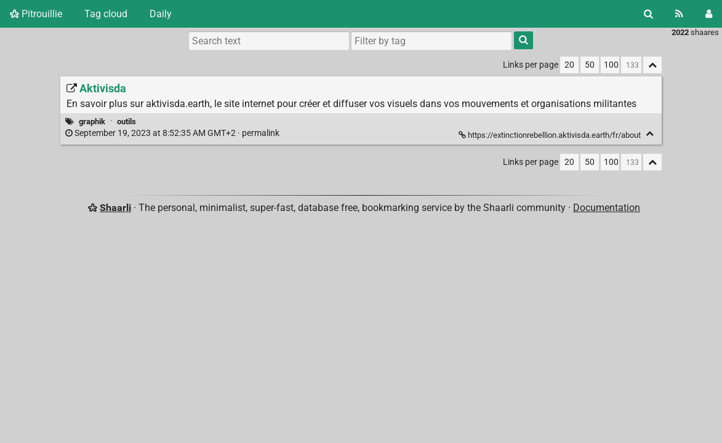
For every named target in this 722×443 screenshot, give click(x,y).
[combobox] (431, 40)
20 (569, 65)
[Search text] (269, 40)
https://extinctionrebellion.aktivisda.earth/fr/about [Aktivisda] (551, 135)
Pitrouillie (36, 14)
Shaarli (115, 208)
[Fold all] (652, 65)
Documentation (606, 208)
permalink (173, 133)
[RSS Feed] (679, 14)
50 (590, 65)
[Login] (709, 14)
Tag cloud (105, 14)
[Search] (648, 14)
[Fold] (650, 134)
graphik (92, 121)
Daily (161, 14)
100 (611, 65)
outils (126, 121)
